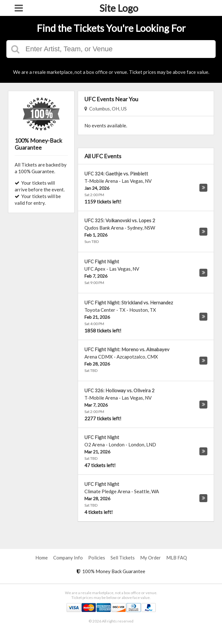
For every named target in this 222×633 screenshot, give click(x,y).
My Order (150, 557)
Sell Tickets (123, 557)
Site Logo (118, 8)
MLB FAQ (176, 557)
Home (41, 557)
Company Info (68, 557)
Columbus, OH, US (105, 108)
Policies (96, 557)
